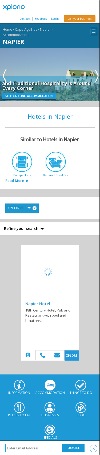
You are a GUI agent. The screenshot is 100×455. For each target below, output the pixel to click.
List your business (79, 19)
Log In (55, 19)
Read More (14, 180)
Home (7, 29)
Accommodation (16, 34)
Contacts (25, 19)
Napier (45, 29)
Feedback (41, 19)
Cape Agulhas (26, 29)
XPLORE (71, 355)
